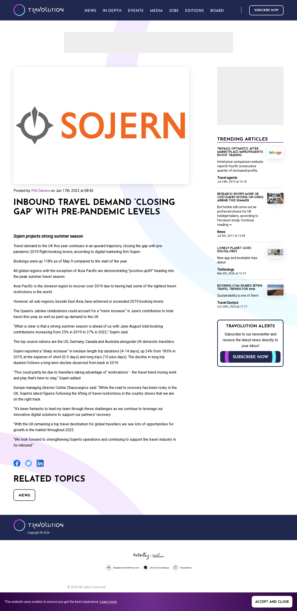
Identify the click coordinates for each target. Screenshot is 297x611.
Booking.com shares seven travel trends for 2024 (239, 288)
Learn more (108, 602)
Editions (194, 11)
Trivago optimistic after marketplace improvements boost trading (240, 152)
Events (135, 11)
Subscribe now (266, 10)
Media (156, 11)
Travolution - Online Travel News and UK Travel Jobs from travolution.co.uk (38, 525)
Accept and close (272, 602)
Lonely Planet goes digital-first (234, 250)
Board (217, 11)
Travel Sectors (227, 302)
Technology (225, 269)
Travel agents (227, 177)
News (24, 495)
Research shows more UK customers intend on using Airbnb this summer (240, 197)
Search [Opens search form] (236, 10)
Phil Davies (40, 190)
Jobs (173, 11)
